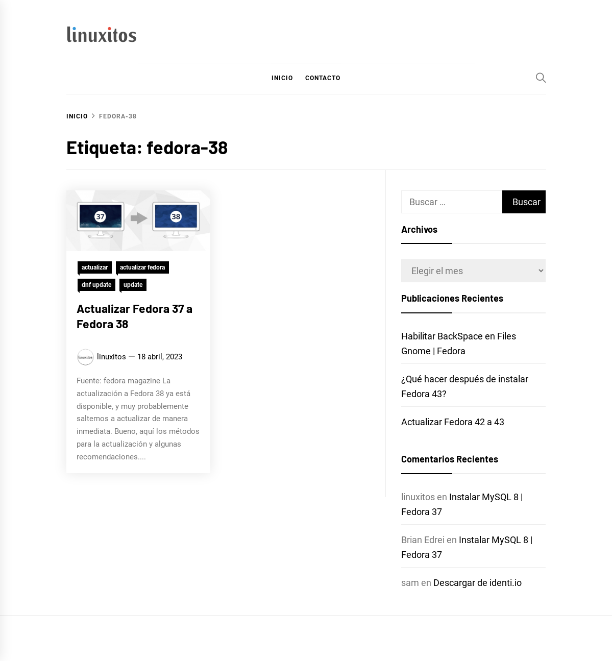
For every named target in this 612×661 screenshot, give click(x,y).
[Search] (541, 77)
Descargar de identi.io (477, 582)
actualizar (95, 267)
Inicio (282, 78)
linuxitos (111, 356)
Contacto (322, 78)
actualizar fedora (142, 267)
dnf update (96, 284)
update (133, 284)
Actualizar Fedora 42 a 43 (452, 422)
